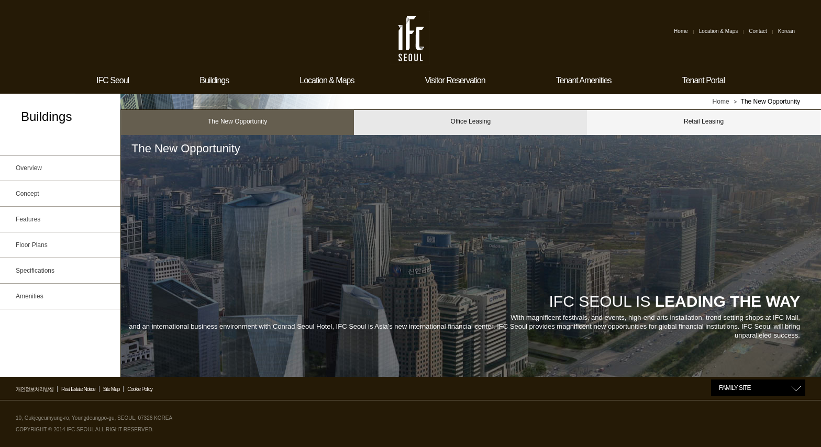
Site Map (111, 389)
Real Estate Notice (78, 389)
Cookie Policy (139, 389)
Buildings (214, 80)
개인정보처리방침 (34, 389)
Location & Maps (718, 31)
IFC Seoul (112, 80)
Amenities (65, 296)
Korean (786, 31)
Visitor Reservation (455, 80)
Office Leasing (471, 121)
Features (65, 219)
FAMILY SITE (735, 388)
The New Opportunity (237, 121)
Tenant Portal (703, 80)
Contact (758, 31)
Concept (65, 193)
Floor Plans (65, 245)
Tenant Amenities (584, 80)
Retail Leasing (704, 121)
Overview (65, 168)
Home (681, 31)
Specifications (65, 270)
